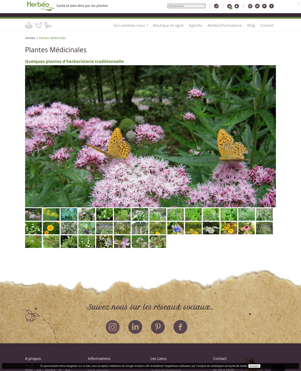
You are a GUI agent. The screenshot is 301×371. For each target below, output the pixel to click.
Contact (267, 25)
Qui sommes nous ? (131, 25)
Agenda (195, 25)
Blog (251, 25)
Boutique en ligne (168, 25)
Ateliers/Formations (224, 25)
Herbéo (30, 38)
